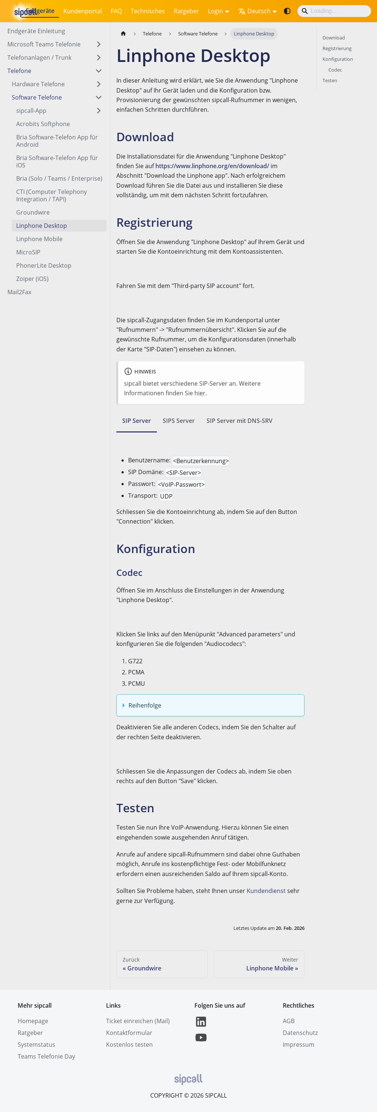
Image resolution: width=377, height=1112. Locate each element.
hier (199, 393)
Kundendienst (266, 891)
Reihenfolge (144, 705)
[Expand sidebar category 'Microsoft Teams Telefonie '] (99, 44)
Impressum (298, 1044)
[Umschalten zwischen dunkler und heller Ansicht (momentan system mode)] (287, 11)
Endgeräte (40, 11)
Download (334, 37)
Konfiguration (338, 59)
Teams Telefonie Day (46, 1056)
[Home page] (123, 33)
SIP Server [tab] (136, 421)
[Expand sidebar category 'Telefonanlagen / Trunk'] (99, 57)
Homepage (33, 1021)
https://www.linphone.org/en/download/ (212, 166)
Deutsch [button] (254, 11)
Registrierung (337, 48)
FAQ (116, 11)
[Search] (334, 11)
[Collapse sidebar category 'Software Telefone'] (99, 97)
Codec (335, 69)
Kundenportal (82, 11)
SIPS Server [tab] (179, 421)
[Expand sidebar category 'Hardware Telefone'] (99, 84)
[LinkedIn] (201, 1026)
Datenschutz (300, 1033)
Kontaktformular (129, 1033)
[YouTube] (201, 1042)
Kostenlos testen (129, 1044)
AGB (289, 1021)
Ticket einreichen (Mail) (138, 1021)
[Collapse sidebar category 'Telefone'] (99, 71)
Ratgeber (186, 11)
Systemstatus (36, 1044)
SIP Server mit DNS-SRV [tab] (239, 421)
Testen (330, 80)
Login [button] (215, 11)
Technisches (148, 11)
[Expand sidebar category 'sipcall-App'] (99, 111)
